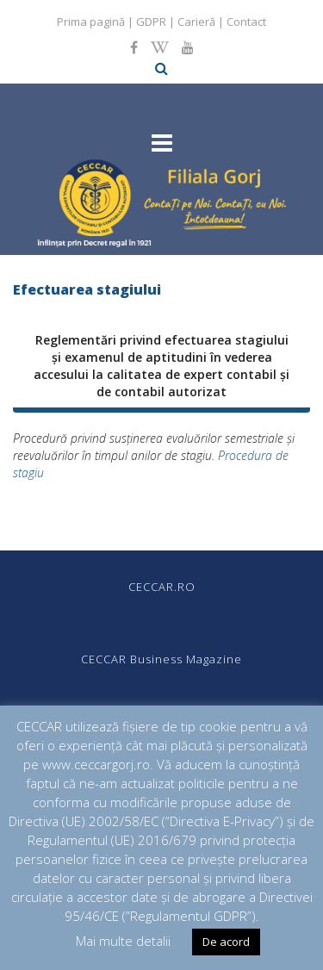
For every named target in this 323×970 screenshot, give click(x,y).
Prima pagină (91, 21)
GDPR (151, 21)
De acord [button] (226, 941)
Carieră (196, 21)
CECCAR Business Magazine (161, 659)
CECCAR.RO (162, 586)
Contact (246, 21)
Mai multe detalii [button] (123, 940)
